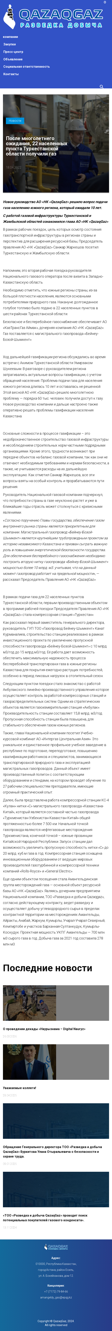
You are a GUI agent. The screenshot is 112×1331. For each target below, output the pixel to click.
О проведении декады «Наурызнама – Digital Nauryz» (44, 1028)
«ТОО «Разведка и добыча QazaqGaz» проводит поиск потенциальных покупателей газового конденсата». (45, 1217)
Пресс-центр (13, 52)
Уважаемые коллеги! (19, 1087)
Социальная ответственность (26, 66)
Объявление (13, 59)
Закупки (9, 44)
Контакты (11, 74)
